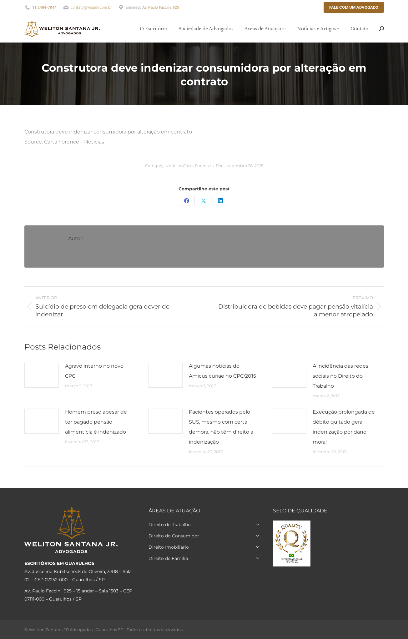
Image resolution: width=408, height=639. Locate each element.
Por (219, 165)
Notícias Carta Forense (188, 165)
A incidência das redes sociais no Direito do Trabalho (340, 376)
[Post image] (41, 375)
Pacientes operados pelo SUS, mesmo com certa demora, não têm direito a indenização (221, 427)
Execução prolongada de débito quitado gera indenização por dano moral (344, 427)
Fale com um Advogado (353, 7)
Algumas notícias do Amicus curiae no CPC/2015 (222, 371)
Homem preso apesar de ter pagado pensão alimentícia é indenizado (96, 422)
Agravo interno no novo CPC (94, 371)
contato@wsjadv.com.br (91, 7)
